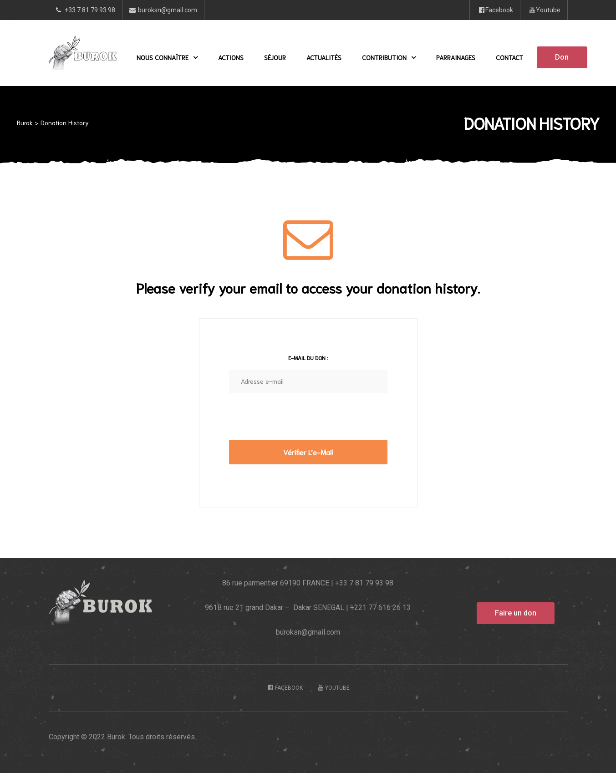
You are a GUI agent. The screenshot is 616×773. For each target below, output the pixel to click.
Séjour (275, 57)
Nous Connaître (167, 57)
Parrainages (455, 57)
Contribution (389, 57)
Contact (509, 57)
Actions (231, 57)
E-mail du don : (308, 357)
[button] (562, 57)
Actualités (323, 57)
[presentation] (298, 422)
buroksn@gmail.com (308, 632)
